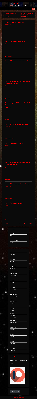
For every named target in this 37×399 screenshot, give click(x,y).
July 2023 (12, 306)
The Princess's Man (10, 76)
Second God (12, 235)
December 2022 (13, 322)
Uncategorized (25, 16)
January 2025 (12, 268)
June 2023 (12, 308)
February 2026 (13, 257)
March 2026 (12, 254)
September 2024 (13, 278)
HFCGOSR (8, 98)
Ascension (8, 16)
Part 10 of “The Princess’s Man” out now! (17, 124)
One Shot (8, 119)
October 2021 (12, 350)
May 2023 (12, 310)
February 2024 (13, 289)
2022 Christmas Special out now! (15, 22)
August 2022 (12, 331)
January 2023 (12, 320)
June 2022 (12, 336)
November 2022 (13, 324)
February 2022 (13, 346)
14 (24, 223)
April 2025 (12, 261)
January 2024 (12, 292)
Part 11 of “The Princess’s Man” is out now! (18, 61)
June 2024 (12, 282)
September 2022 (13, 329)
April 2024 (12, 285)
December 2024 (13, 271)
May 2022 (12, 338)
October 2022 (13, 327)
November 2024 (13, 273)
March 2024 (12, 287)
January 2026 (12, 259)
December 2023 (13, 294)
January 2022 (12, 348)
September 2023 (13, 301)
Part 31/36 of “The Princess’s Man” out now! (28, 14)
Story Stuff (12, 237)
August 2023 (12, 303)
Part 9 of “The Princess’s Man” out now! (17, 184)
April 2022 (12, 341)
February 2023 (13, 317)
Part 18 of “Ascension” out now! (11, 14)
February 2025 (13, 266)
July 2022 (12, 334)
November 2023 (13, 296)
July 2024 (12, 280)
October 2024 (13, 275)
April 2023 (12, 313)
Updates (11, 242)
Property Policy (15, 391)
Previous (7, 223)
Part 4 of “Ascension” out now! (14, 203)
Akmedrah (16, 4)
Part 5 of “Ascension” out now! (14, 143)
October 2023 (13, 299)
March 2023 (12, 315)
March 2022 (12, 343)
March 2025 (12, 264)
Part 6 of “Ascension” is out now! (15, 41)
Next (30, 223)
